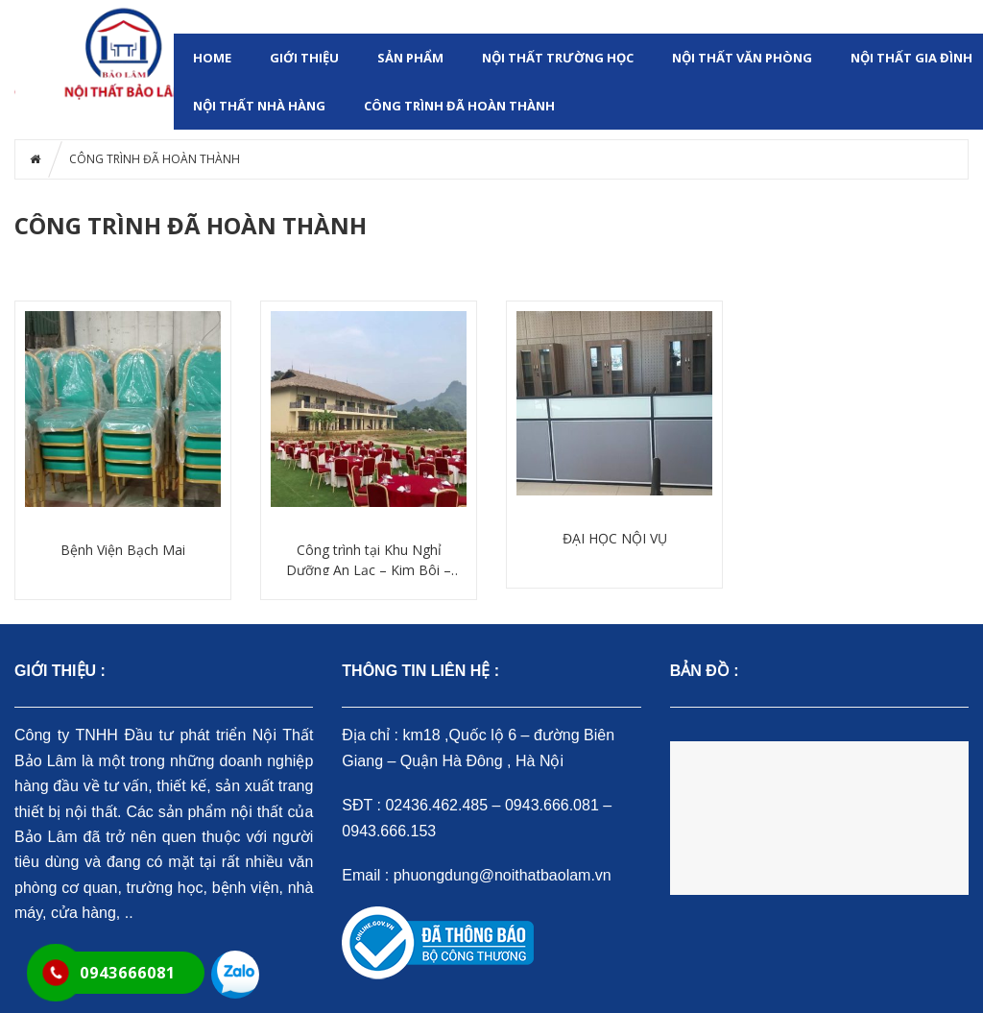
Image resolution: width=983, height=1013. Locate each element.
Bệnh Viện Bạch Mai (122, 550)
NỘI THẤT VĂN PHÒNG (742, 57)
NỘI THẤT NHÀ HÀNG (259, 105)
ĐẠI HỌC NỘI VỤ (615, 538)
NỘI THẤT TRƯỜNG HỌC (558, 57)
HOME (212, 57)
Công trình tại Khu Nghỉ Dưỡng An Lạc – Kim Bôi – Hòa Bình (368, 560)
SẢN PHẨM (410, 57)
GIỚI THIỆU (304, 57)
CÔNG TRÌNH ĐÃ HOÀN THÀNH (459, 105)
